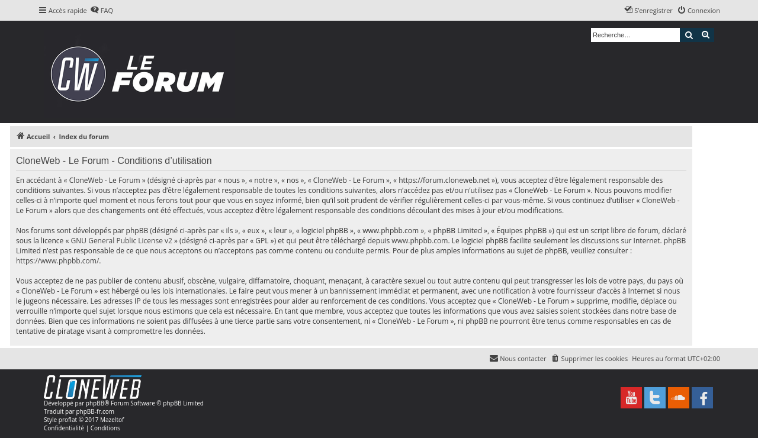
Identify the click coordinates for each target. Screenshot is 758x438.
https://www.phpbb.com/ (57, 261)
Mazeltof (112, 420)
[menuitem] (101, 11)
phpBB (95, 403)
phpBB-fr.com (95, 411)
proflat (68, 420)
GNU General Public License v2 (121, 241)
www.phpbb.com (419, 241)
